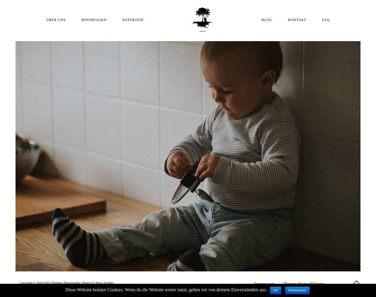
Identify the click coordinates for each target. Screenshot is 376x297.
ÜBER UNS (56, 20)
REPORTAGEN (94, 20)
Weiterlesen (297, 290)
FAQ (326, 20)
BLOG (267, 20)
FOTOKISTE (133, 20)
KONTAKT (297, 20)
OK (275, 290)
